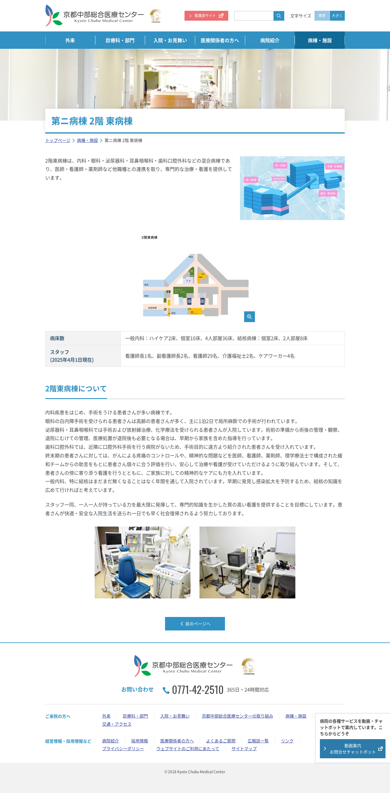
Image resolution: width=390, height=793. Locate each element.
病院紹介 (269, 40)
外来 (70, 40)
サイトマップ (244, 748)
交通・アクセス (116, 724)
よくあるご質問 (220, 741)
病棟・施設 (320, 40)
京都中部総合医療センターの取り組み (237, 716)
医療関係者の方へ (220, 40)
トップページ (57, 140)
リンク (287, 741)
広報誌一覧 (258, 741)
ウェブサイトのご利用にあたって (187, 748)
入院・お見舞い (170, 40)
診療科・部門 (120, 40)
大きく (337, 15)
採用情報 (139, 741)
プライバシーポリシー (123, 748)
